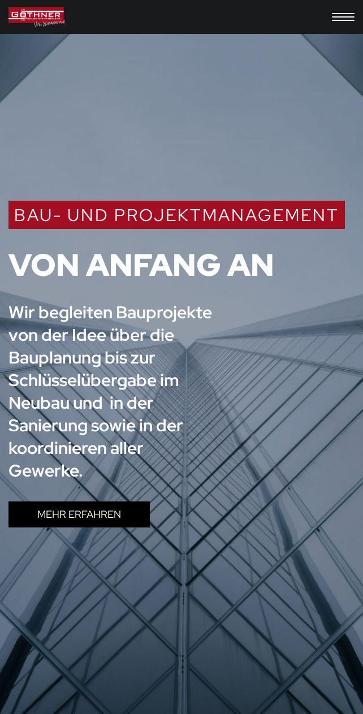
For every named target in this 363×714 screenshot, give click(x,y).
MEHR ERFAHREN (79, 514)
